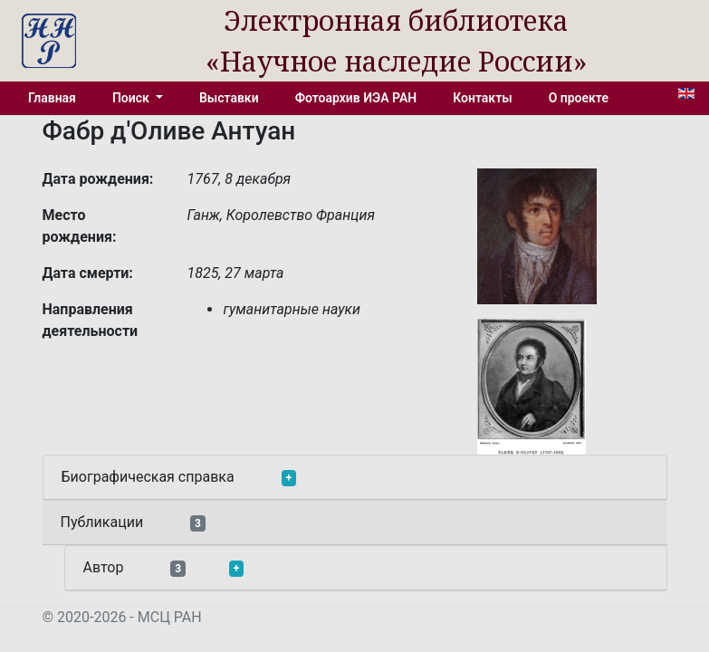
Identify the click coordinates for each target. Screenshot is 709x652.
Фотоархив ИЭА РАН (356, 98)
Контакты (482, 98)
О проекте (578, 98)
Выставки (229, 98)
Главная (52, 98)
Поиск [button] (132, 98)
